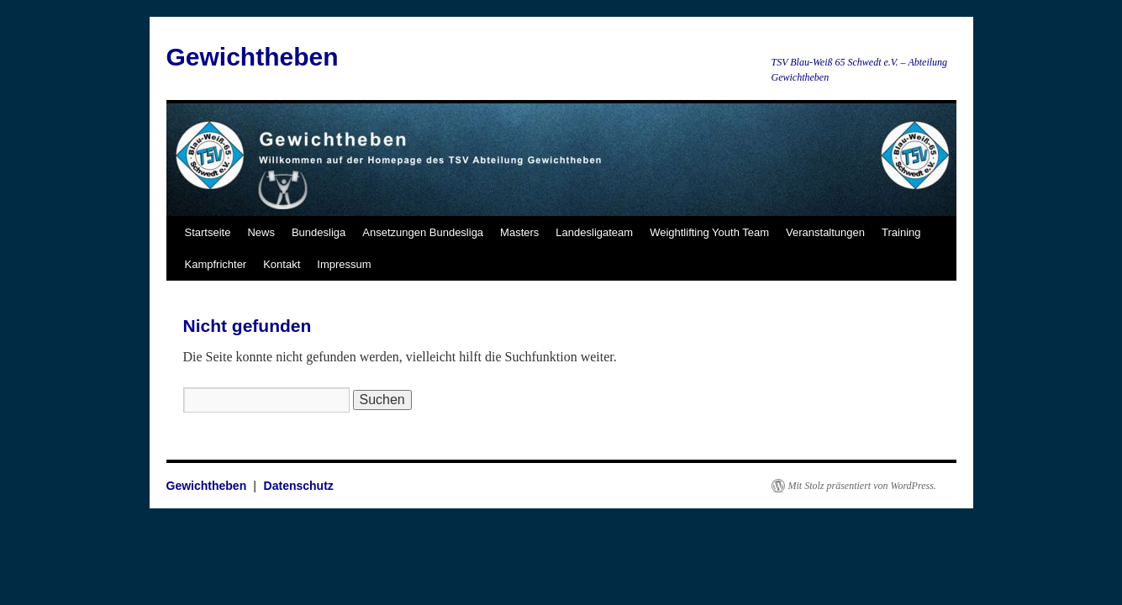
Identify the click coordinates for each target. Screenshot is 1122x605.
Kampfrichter (216, 264)
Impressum (344, 264)
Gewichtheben (252, 57)
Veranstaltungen (825, 232)
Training (901, 232)
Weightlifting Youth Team (709, 232)
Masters (519, 232)
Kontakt (281, 264)
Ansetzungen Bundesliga (422, 232)
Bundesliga (318, 232)
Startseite (208, 232)
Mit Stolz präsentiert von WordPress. (862, 486)
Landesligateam (594, 232)
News (261, 232)
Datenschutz (299, 485)
